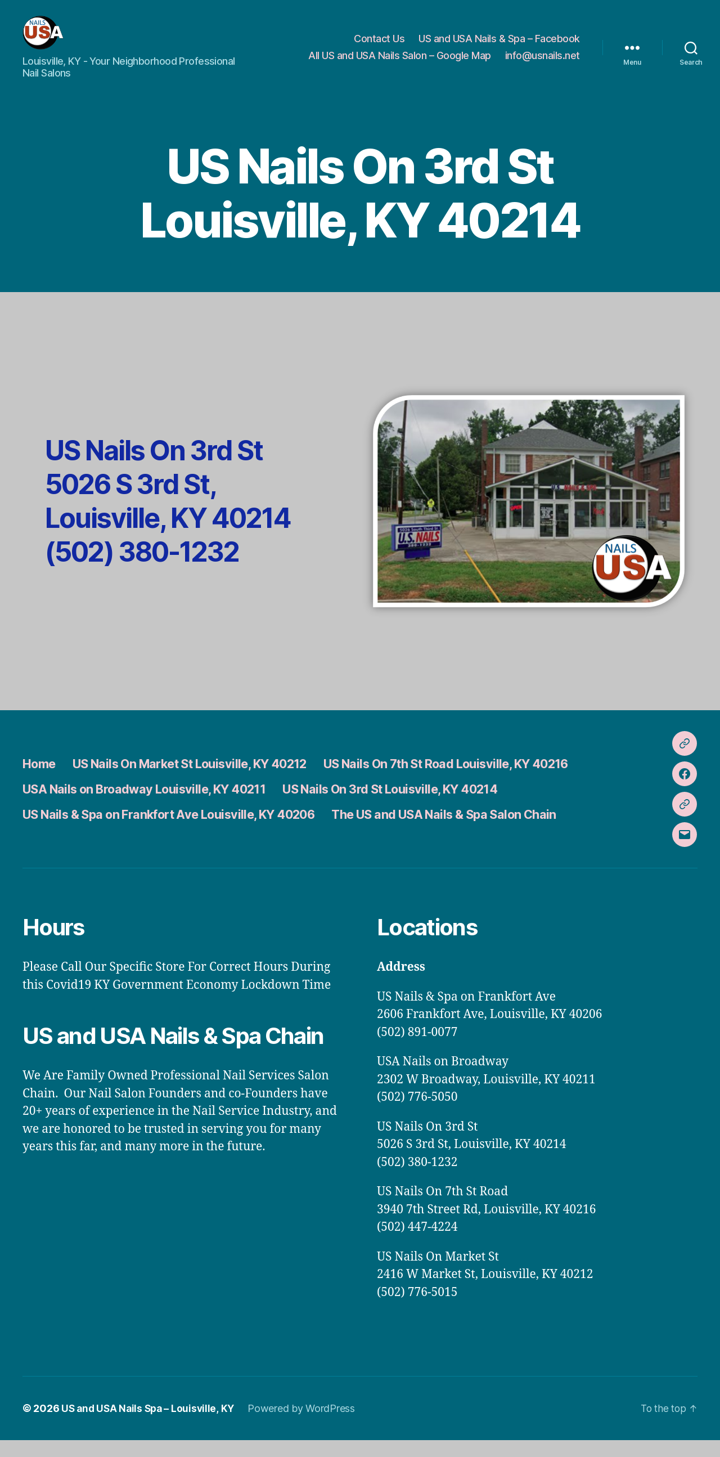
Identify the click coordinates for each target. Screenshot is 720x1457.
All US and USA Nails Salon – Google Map (399, 64)
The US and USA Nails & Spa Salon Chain (495, 831)
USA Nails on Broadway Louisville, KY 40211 (158, 805)
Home (41, 780)
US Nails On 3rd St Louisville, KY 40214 (433, 805)
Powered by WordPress (306, 1425)
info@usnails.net (542, 64)
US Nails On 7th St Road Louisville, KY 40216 (499, 780)
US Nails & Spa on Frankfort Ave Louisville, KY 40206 (187, 831)
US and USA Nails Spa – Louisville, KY (150, 1425)
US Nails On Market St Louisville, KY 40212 (210, 780)
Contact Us (379, 47)
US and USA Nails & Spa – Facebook (499, 47)
